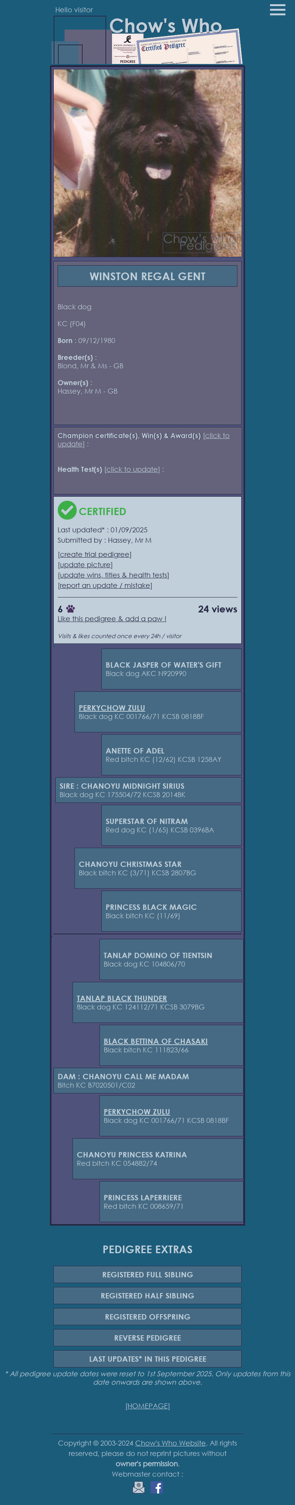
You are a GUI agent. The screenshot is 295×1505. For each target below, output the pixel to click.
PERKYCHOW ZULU (112, 707)
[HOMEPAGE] (147, 1406)
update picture (85, 564)
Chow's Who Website (170, 1443)
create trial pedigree (94, 554)
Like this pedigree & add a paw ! (112, 618)
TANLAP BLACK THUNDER (122, 998)
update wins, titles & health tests (113, 575)
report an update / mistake (105, 585)
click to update (132, 469)
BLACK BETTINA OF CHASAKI (156, 1041)
